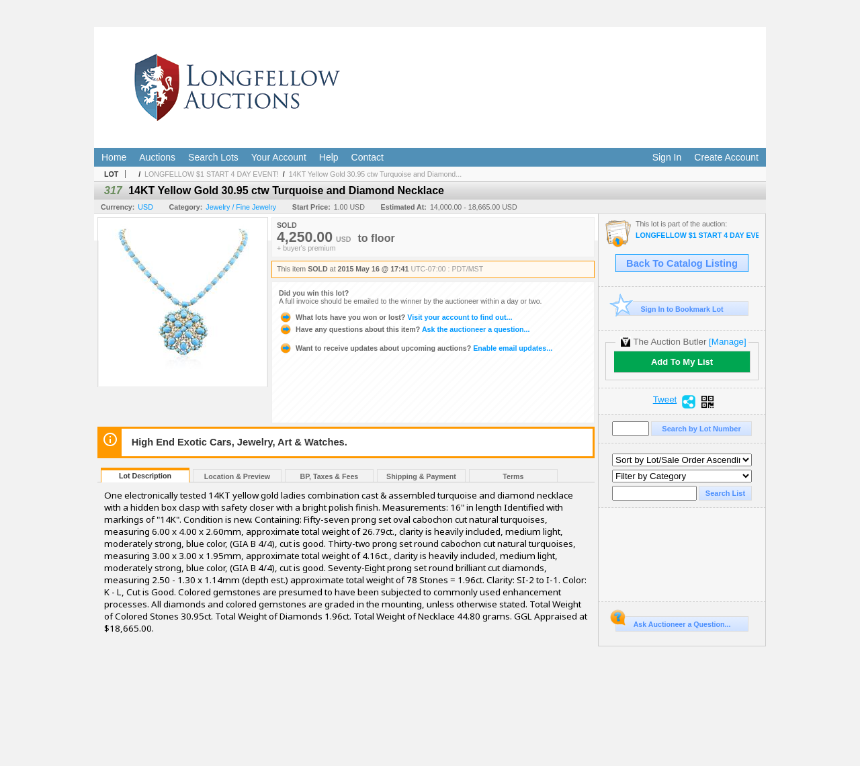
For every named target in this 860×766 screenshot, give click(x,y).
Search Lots (213, 157)
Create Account (726, 157)
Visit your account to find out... (395, 317)
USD (145, 207)
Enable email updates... (415, 348)
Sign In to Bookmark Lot (669, 308)
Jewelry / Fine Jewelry (241, 207)
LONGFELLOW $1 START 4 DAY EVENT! (211, 174)
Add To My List (682, 362)
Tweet (665, 400)
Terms (513, 476)
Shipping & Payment (421, 476)
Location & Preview (237, 476)
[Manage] (727, 342)
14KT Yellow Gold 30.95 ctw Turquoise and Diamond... (375, 174)
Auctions (157, 157)
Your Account (278, 157)
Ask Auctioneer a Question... (672, 622)
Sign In (667, 157)
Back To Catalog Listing (682, 263)
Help (329, 157)
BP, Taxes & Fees (329, 476)
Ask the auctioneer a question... (404, 329)
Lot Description (145, 476)
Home (113, 157)
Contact (367, 157)
